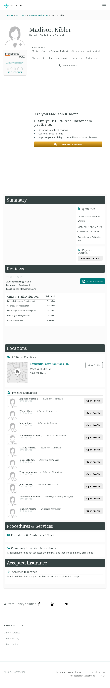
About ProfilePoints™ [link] (14, 63)
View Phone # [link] (68, 66)
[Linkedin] (52, 604)
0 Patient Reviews (15, 72)
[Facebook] (39, 604)
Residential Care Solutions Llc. (49, 364)
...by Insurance (12, 632)
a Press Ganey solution (20, 604)
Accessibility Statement (82, 675)
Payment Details (90, 258)
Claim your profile (68, 144)
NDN (103, 675)
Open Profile (93, 400)
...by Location (11, 644)
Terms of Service (97, 672)
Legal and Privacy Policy (68, 672)
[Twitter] (66, 604)
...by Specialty (11, 638)
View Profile (94, 365)
